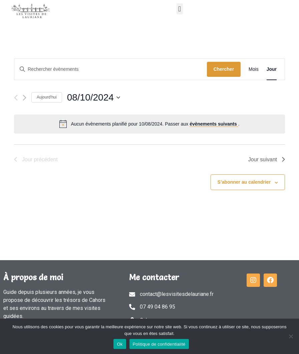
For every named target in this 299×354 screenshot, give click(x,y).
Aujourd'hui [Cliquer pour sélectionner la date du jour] (47, 97)
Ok (119, 344)
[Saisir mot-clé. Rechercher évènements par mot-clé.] (110, 69)
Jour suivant (266, 159)
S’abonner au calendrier (244, 182)
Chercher (224, 69)
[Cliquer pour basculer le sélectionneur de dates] (93, 97)
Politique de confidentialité (159, 344)
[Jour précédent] (16, 98)
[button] (180, 8)
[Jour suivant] (24, 98)
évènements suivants (214, 124)
